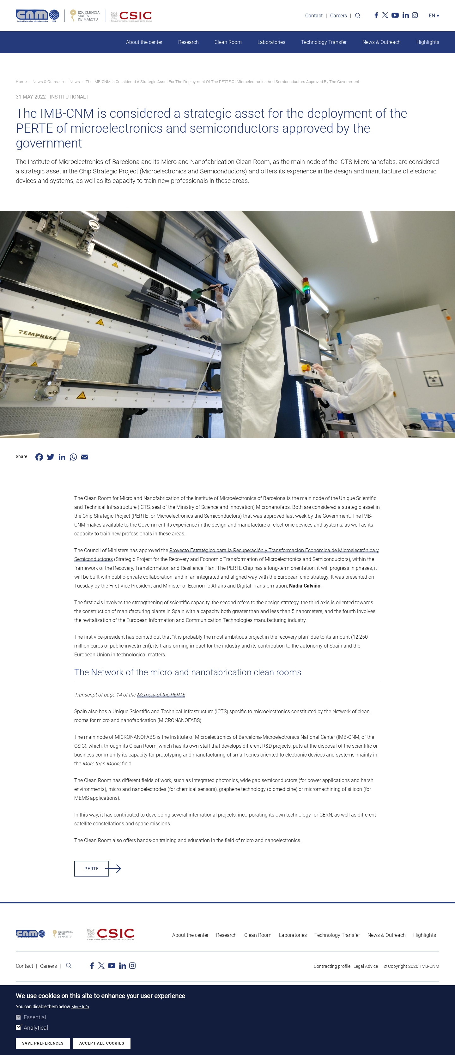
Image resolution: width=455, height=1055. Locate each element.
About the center (144, 42)
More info (80, 1006)
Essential (35, 1017)
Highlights (427, 42)
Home (21, 81)
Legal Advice (366, 966)
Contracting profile (332, 966)
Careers (338, 16)
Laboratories (271, 42)
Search (357, 16)
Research (188, 42)
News (75, 81)
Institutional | (69, 97)
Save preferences (43, 1043)
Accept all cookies (101, 1043)
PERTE (91, 868)
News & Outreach (381, 42)
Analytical (36, 1027)
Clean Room (228, 42)
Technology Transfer (324, 42)
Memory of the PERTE (161, 695)
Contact (314, 16)
